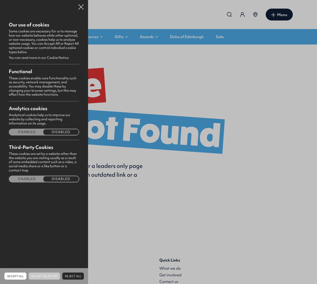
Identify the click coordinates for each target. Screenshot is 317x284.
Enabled (27, 132)
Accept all (15, 276)
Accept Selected (44, 276)
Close (81, 5)
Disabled (61, 132)
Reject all (73, 276)
